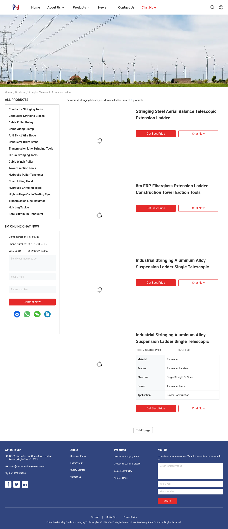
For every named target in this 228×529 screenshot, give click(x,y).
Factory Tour (76, 463)
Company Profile (78, 456)
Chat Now (198, 133)
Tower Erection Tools (22, 168)
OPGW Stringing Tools (23, 155)
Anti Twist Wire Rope (22, 135)
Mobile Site (111, 517)
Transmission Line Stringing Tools (31, 148)
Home (8, 92)
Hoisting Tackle (19, 207)
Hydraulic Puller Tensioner (26, 174)
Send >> (167, 501)
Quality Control (77, 470)
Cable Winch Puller (21, 161)
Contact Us (75, 477)
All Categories (120, 478)
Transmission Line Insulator (27, 201)
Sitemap (95, 517)
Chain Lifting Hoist (21, 181)
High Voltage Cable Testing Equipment (32, 194)
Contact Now (32, 302)
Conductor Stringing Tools (26, 109)
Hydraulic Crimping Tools (25, 188)
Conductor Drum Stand (24, 142)
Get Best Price (156, 133)
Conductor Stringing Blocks (27, 116)
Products (20, 92)
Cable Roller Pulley (21, 122)
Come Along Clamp (21, 129)
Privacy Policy (130, 517)
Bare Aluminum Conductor (26, 214)
